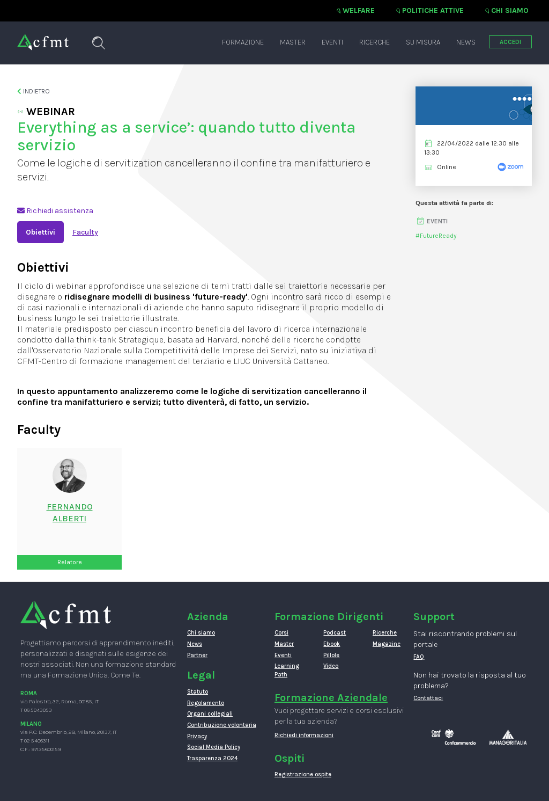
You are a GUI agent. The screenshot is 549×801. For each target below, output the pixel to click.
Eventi (332, 42)
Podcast (334, 632)
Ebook (331, 643)
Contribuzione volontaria (221, 725)
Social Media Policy (213, 747)
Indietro (33, 91)
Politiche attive (433, 10)
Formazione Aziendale (331, 697)
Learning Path (286, 670)
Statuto (197, 691)
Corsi (281, 632)
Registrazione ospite (302, 774)
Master (293, 42)
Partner (197, 655)
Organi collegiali (210, 713)
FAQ (418, 656)
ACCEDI (510, 42)
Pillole (331, 655)
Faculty (85, 232)
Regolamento (205, 703)
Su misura (423, 42)
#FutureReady (436, 235)
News (466, 42)
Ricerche (374, 42)
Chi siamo (510, 10)
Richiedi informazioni (303, 735)
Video (330, 665)
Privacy (197, 736)
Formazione (243, 42)
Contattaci (428, 698)
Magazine (386, 643)
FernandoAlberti (70, 512)
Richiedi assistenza (55, 210)
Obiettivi (40, 232)
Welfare (359, 10)
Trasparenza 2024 (212, 758)
